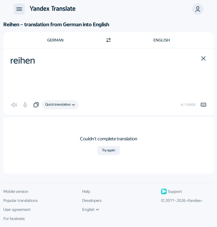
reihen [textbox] (22, 60)
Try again (108, 150)
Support (171, 191)
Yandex (194, 200)
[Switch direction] (108, 40)
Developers (91, 200)
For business (14, 218)
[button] (203, 58)
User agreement (17, 209)
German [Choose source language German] (55, 40)
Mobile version (15, 191)
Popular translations (20, 200)
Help (86, 191)
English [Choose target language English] (161, 40)
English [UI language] (90, 209)
